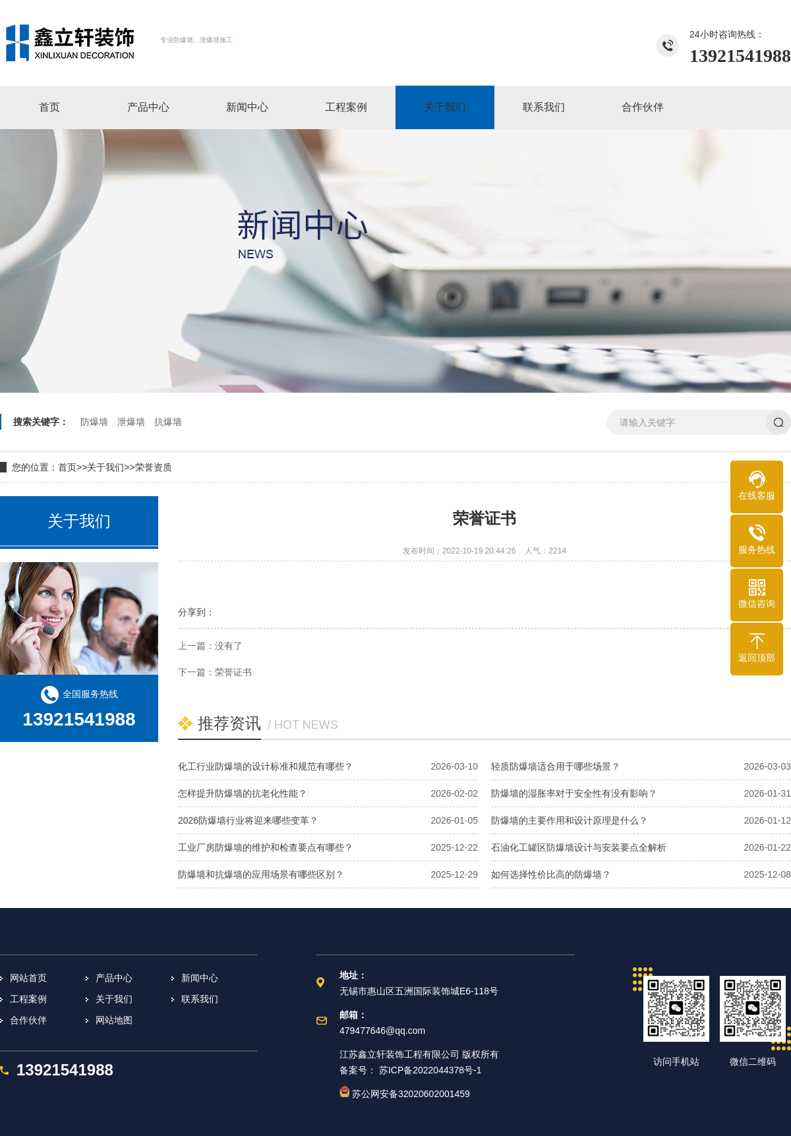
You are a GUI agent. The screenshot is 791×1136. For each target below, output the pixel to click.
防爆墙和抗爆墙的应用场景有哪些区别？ (261, 874)
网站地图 (114, 1020)
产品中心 (114, 978)
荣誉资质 (153, 467)
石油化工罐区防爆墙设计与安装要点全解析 (578, 847)
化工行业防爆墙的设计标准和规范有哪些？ (265, 766)
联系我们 (199, 999)
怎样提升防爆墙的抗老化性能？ (242, 793)
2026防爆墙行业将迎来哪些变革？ (248, 820)
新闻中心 (199, 978)
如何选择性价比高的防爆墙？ (551, 874)
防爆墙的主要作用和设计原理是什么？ (569, 820)
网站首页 (28, 978)
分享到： (196, 612)
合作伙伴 (28, 1020)
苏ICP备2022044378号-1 (430, 1070)
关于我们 (105, 467)
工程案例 (28, 999)
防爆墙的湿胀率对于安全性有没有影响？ (574, 793)
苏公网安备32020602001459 (404, 1094)
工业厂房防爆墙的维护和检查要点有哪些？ (265, 847)
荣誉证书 (233, 672)
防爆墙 (94, 421)
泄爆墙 (131, 421)
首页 (67, 467)
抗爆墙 (168, 421)
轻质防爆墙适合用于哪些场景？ (555, 766)
